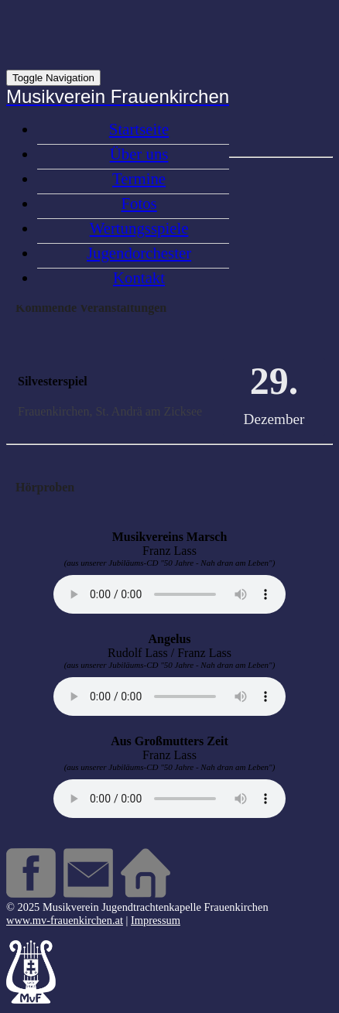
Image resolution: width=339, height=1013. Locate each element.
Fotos (138, 203)
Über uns (139, 154)
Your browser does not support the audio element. (169, 594)
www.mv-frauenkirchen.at (64, 920)
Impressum (155, 920)
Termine (139, 178)
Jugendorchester (139, 253)
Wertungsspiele (139, 228)
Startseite (139, 129)
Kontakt (139, 277)
